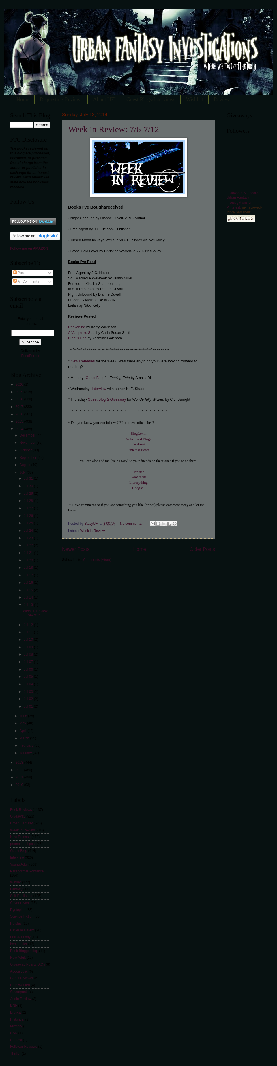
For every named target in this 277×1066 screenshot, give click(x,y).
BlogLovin (138, 434)
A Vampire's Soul (81, 333)
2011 (19, 777)
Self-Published (21, 896)
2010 (19, 785)
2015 (19, 421)
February (27, 745)
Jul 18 (29, 568)
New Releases (82, 361)
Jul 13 (29, 605)
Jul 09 (29, 647)
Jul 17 (29, 575)
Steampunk (18, 992)
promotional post (22, 844)
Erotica (15, 1012)
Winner (15, 882)
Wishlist (194, 99)
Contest (16, 1040)
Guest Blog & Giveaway (107, 399)
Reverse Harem (22, 930)
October (26, 450)
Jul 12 (29, 625)
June (24, 716)
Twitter (138, 472)
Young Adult (19, 864)
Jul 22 (29, 545)
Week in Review (92, 531)
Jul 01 (29, 706)
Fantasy (16, 889)
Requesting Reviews (61, 99)
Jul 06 (29, 669)
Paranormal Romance (27, 871)
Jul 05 (29, 677)
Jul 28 (29, 501)
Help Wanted (20, 985)
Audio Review (20, 999)
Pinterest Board (138, 450)
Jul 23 (29, 538)
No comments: (131, 524)
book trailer (18, 944)
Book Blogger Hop (24, 951)
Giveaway (17, 816)
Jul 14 (29, 597)
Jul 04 (29, 684)
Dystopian (17, 910)
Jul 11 (29, 632)
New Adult (18, 957)
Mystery (16, 1026)
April (23, 731)
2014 (19, 429)
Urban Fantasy (21, 823)
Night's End (77, 338)
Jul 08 (29, 654)
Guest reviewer (21, 978)
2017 (19, 407)
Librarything (138, 482)
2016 (19, 414)
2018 (19, 399)
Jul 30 (29, 486)
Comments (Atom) (97, 560)
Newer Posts (75, 549)
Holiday (16, 923)
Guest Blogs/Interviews (150, 99)
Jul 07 (29, 662)
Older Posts (202, 549)
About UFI (104, 99)
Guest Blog (95, 378)
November (28, 443)
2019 (19, 392)
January (26, 753)
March (25, 738)
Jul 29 (29, 493)
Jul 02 (29, 699)
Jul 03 (29, 692)
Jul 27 (29, 508)
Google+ (138, 488)
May (23, 723)
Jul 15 (29, 590)
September (29, 458)
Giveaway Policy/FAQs (27, 964)
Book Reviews (21, 810)
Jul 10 (29, 640)
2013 (19, 763)
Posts (19, 273)
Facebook (139, 444)
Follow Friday (20, 937)
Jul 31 (29, 478)
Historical (17, 1019)
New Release (20, 837)
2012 (19, 770)
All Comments (26, 281)
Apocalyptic (19, 971)
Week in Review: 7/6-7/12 (113, 129)
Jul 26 (29, 516)
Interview (99, 389)
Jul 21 (29, 553)
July (23, 472)
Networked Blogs (138, 439)
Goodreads (138, 477)
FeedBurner (30, 356)
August (25, 465)
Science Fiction (21, 916)
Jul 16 (29, 583)
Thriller (15, 1054)
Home (22, 99)
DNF (13, 1006)
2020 (19, 384)
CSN (13, 1033)
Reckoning (77, 327)
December (28, 435)
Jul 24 (29, 531)
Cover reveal (20, 903)
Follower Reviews (23, 1047)
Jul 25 (29, 523)
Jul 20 (29, 560)
